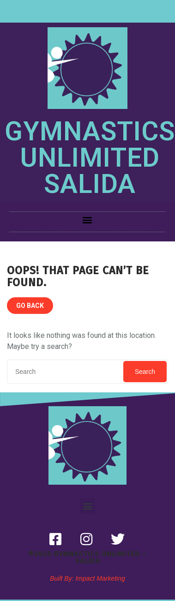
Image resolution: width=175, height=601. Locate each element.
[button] (87, 219)
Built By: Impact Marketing (87, 578)
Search (145, 371)
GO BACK (30, 305)
